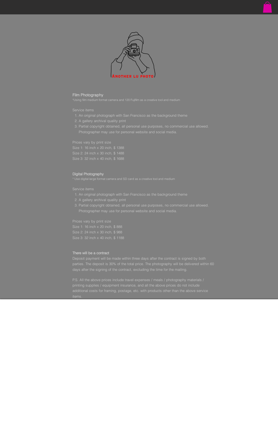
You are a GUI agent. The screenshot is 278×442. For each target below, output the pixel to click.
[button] (267, 7)
